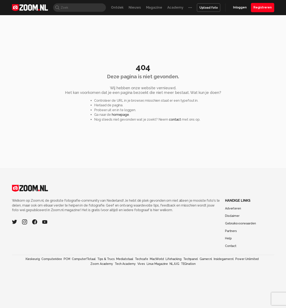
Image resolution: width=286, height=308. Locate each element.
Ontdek (117, 7)
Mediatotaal (124, 259)
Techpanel (190, 259)
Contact (230, 246)
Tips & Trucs (106, 259)
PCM (67, 259)
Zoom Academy (101, 263)
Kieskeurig (33, 259)
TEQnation (188, 263)
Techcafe (141, 259)
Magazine (154, 7)
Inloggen (240, 7)
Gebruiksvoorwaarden (240, 223)
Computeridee (51, 259)
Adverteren (233, 208)
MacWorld (157, 259)
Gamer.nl (206, 259)
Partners (231, 231)
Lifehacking (174, 259)
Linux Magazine (157, 263)
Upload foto (208, 7)
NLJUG (174, 263)
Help (228, 238)
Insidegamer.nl (224, 259)
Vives (141, 263)
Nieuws (135, 7)
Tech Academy (125, 263)
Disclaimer (232, 215)
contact (175, 119)
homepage (120, 115)
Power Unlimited (247, 259)
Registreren (262, 7)
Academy (175, 7)
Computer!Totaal (84, 259)
